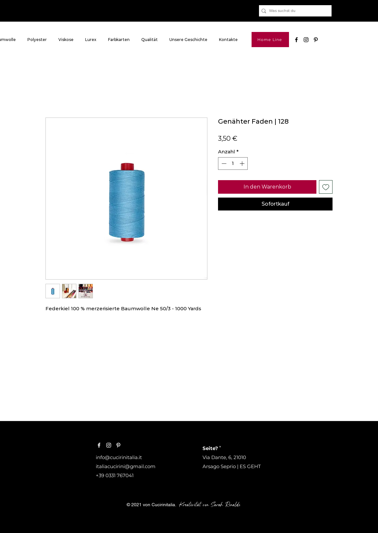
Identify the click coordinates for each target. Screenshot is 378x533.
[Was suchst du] (293, 10)
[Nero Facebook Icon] (296, 39)
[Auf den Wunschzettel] (326, 187)
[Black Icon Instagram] (306, 39)
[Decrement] (223, 163)
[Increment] (242, 163)
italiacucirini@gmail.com (125, 466)
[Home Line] (270, 39)
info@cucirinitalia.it (119, 457)
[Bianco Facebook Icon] (99, 445)
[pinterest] (316, 39)
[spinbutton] (233, 163)
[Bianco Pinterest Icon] (118, 445)
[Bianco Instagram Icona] (108, 445)
